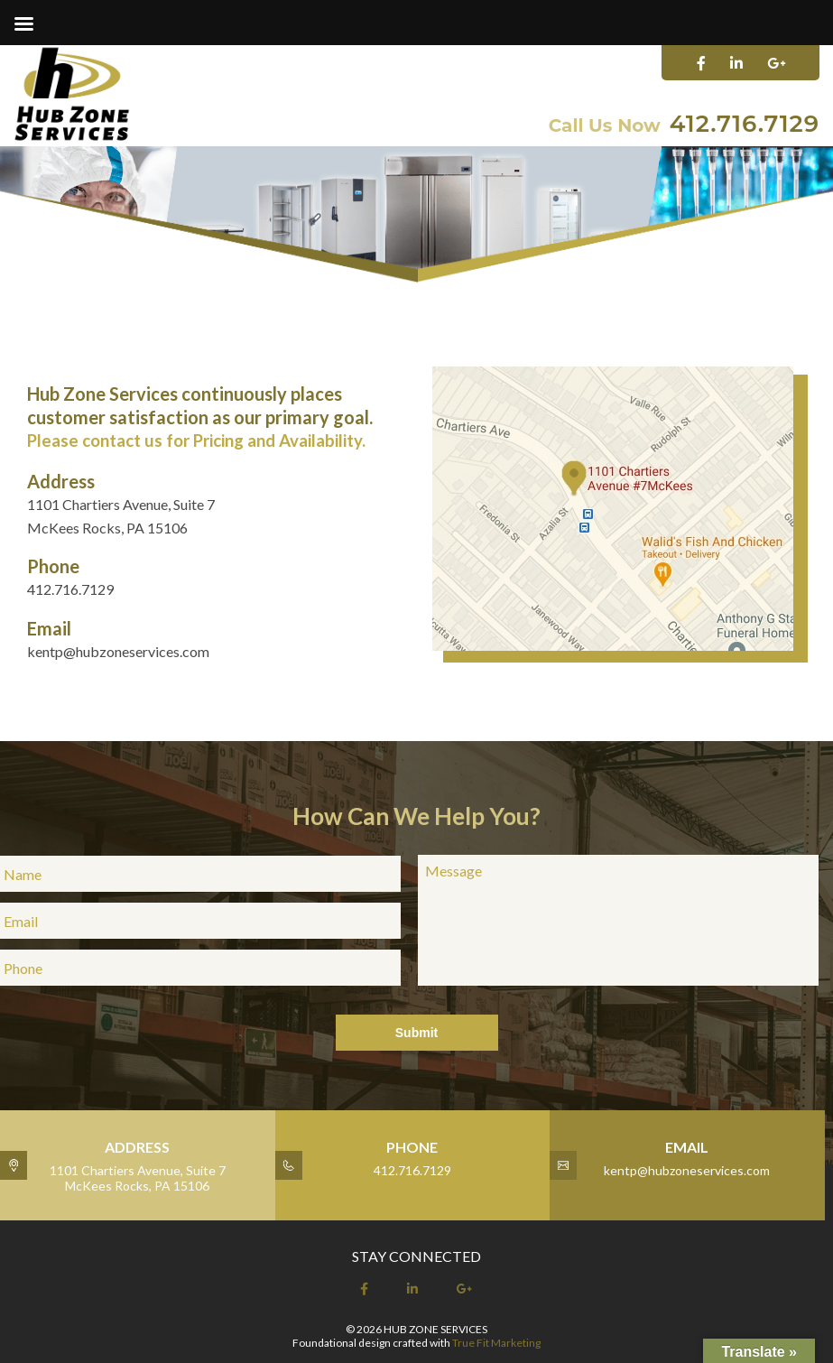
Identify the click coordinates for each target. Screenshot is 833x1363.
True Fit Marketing (496, 1342)
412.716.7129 (744, 123)
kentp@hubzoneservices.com (118, 651)
